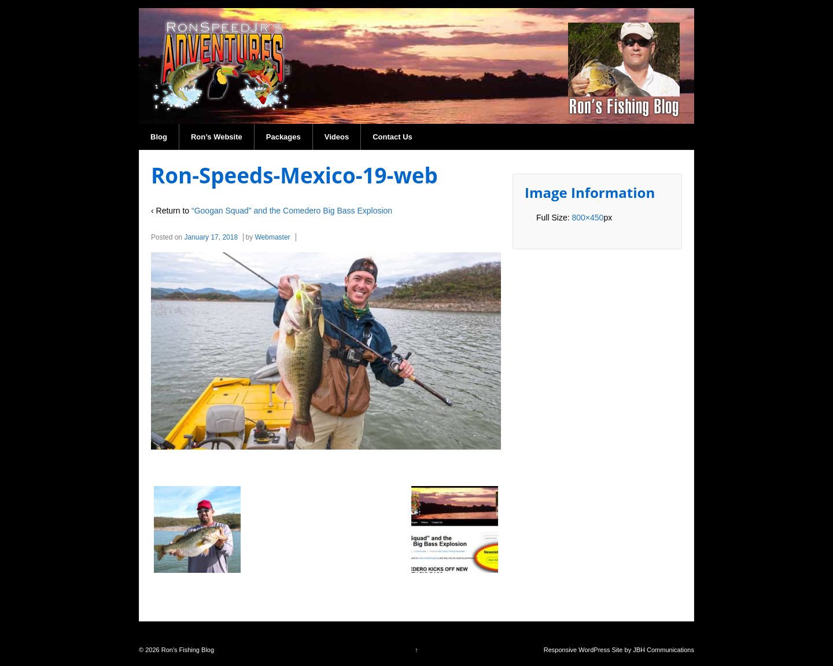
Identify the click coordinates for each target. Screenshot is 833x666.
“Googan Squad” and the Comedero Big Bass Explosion (291, 210)
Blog (158, 137)
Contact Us (392, 137)
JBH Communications (663, 649)
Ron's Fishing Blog (187, 649)
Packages (283, 137)
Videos (337, 137)
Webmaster (272, 237)
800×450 (587, 217)
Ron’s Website (216, 137)
